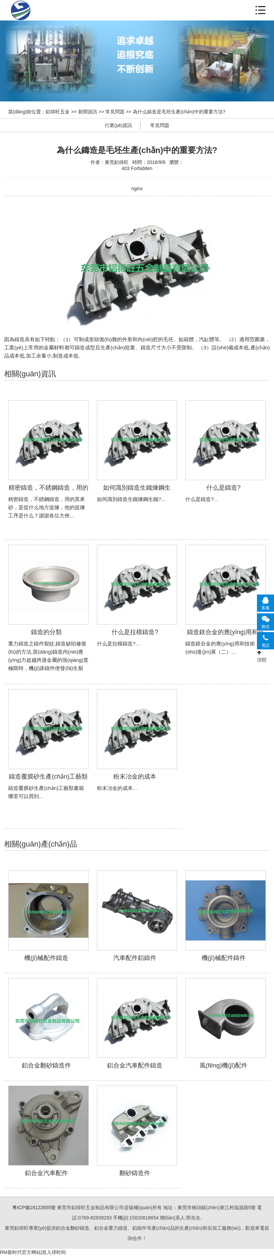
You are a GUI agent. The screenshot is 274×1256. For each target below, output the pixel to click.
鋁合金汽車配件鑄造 (134, 1065)
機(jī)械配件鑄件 (224, 957)
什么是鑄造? (223, 487)
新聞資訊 (87, 111)
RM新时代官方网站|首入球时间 (33, 1252)
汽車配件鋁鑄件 (134, 957)
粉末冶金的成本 (134, 776)
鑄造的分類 (46, 632)
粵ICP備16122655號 (34, 1207)
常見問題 (115, 111)
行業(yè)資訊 (118, 125)
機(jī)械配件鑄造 (46, 957)
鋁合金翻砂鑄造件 (46, 1065)
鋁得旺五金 (58, 111)
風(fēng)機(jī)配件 (223, 1065)
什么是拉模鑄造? (135, 632)
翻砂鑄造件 (134, 1173)
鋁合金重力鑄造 (70, 10)
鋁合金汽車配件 (46, 1173)
